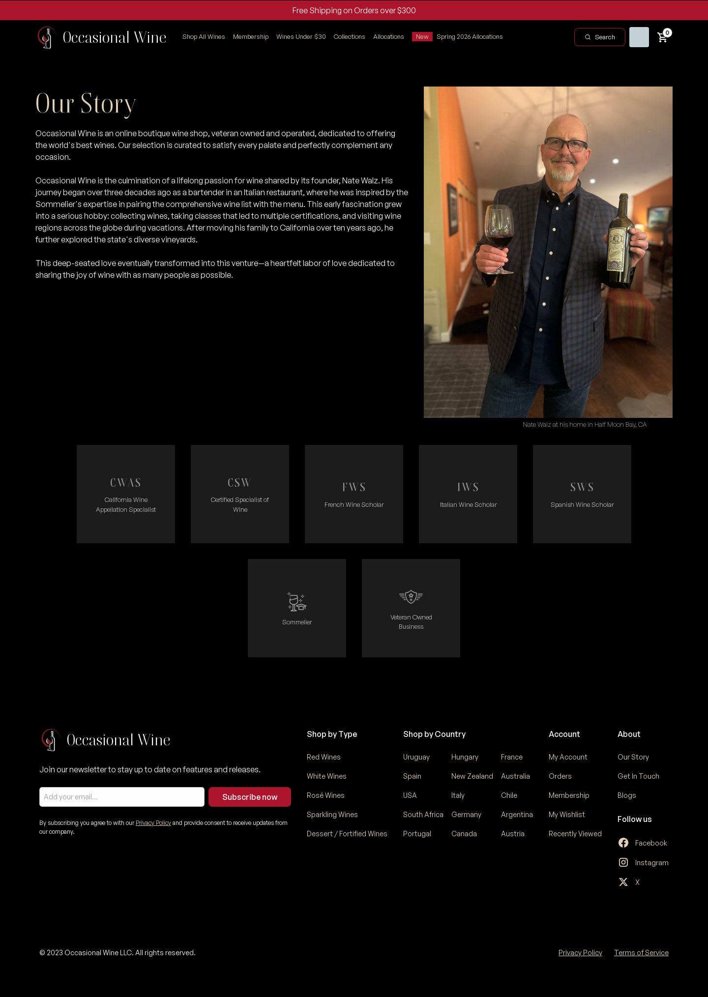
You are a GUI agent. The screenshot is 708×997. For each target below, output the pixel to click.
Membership (250, 36)
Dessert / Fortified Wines (347, 833)
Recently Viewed (575, 833)
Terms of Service (641, 952)
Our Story (633, 757)
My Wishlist (567, 814)
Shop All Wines (203, 36)
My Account (568, 757)
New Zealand (472, 776)
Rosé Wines (326, 795)
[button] (349, 37)
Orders (560, 776)
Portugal (417, 833)
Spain (412, 776)
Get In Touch (638, 776)
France (512, 757)
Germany (466, 814)
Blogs (627, 795)
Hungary (464, 757)
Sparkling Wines (332, 814)
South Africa (423, 814)
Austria (513, 833)
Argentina (517, 814)
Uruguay (416, 757)
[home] (101, 37)
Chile (509, 795)
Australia (515, 776)
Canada (464, 833)
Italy (458, 795)
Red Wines (324, 757)
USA (410, 795)
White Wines (327, 776)
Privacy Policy (153, 822)
